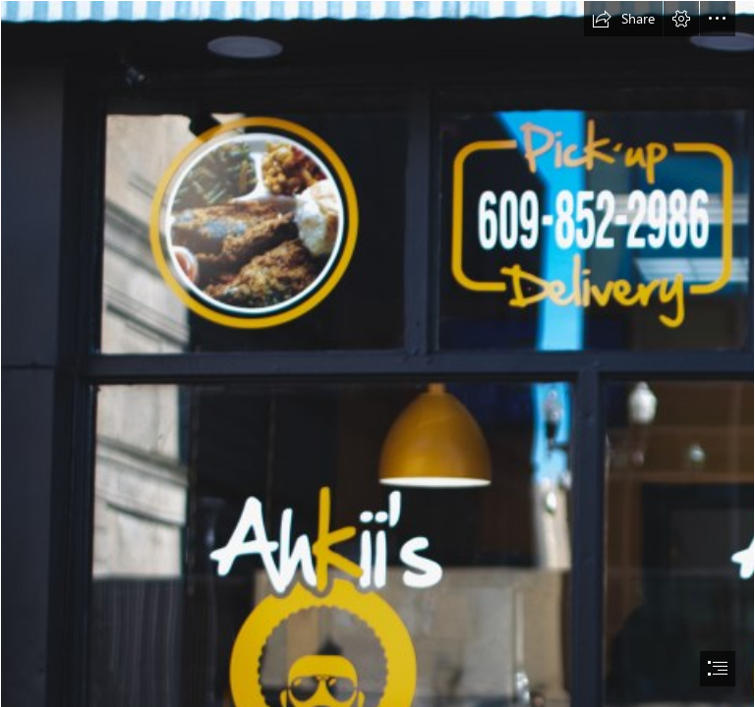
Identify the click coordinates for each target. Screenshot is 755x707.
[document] (377, 353)
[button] (623, 18)
